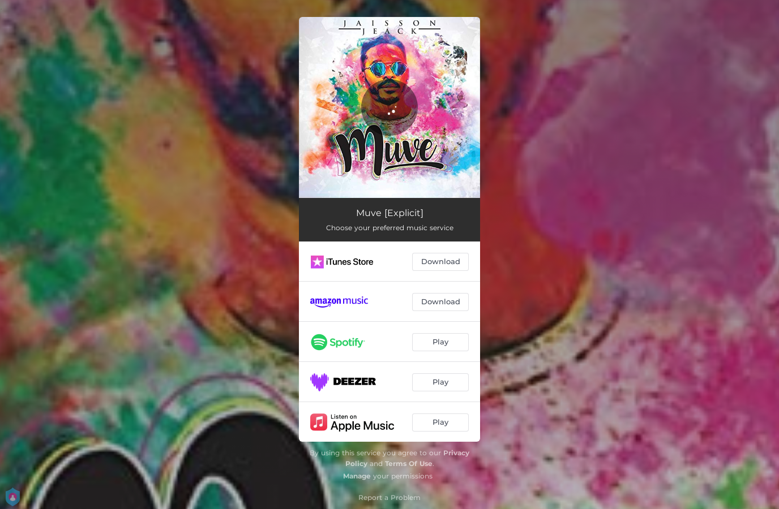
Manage (357, 476)
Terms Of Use (409, 463)
